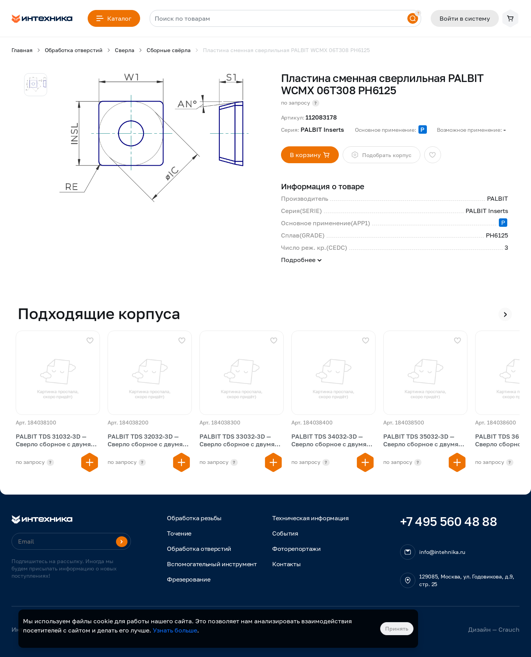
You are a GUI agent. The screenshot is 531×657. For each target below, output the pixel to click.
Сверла (124, 50)
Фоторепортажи (296, 548)
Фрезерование (188, 579)
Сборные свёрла (169, 50)
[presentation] (505, 314)
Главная (22, 50)
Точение (179, 533)
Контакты (286, 564)
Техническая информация (310, 518)
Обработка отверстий (74, 50)
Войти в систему (465, 18)
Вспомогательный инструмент (212, 564)
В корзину (310, 155)
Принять (396, 628)
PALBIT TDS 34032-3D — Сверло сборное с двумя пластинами (328, 441)
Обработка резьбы (194, 518)
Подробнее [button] (301, 260)
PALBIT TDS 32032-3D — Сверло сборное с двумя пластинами (145, 441)
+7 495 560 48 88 (448, 521)
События (285, 533)
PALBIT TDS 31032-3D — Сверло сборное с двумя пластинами (53, 441)
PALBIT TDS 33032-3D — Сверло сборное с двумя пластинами (236, 441)
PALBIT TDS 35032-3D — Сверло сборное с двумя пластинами (420, 441)
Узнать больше (175, 630)
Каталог (113, 18)
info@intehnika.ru (442, 552)
